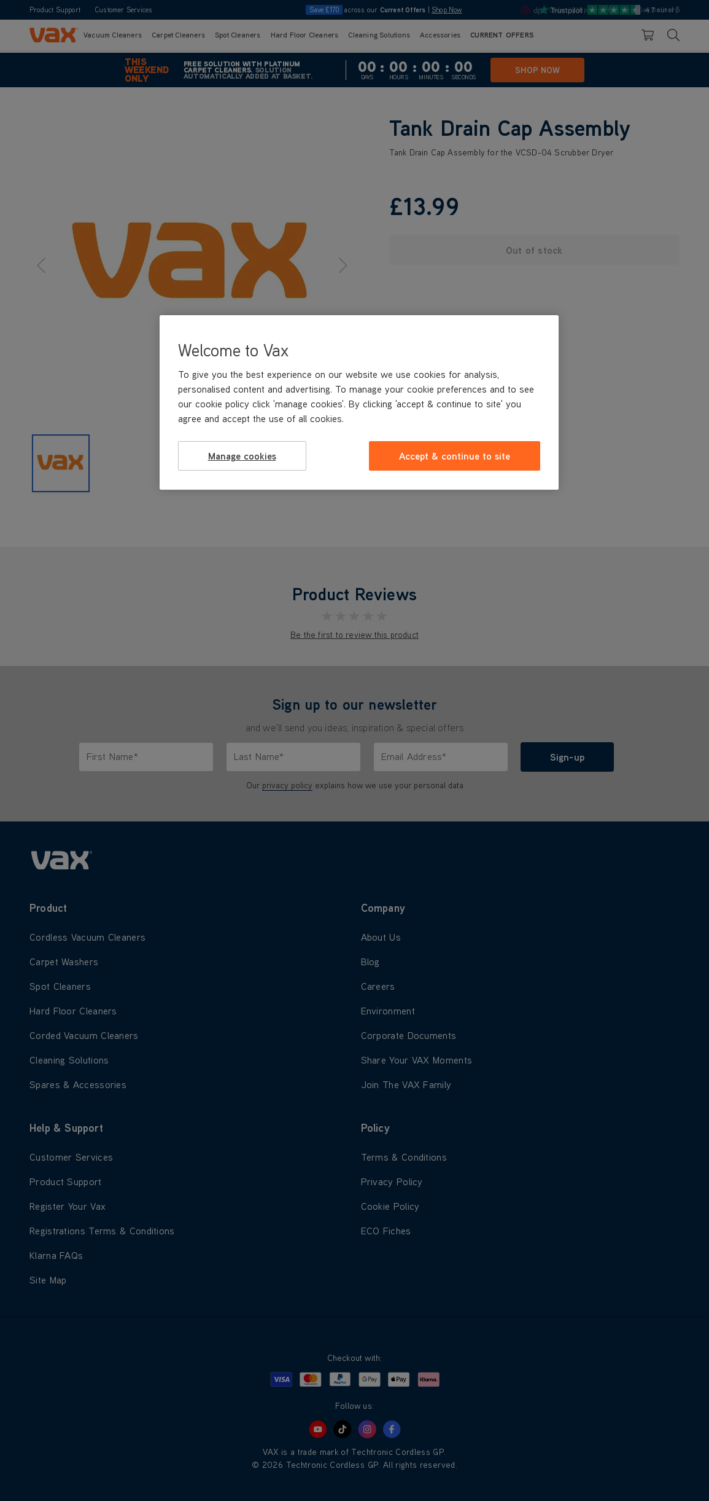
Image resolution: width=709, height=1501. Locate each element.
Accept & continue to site (454, 456)
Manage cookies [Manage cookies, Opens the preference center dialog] (242, 456)
